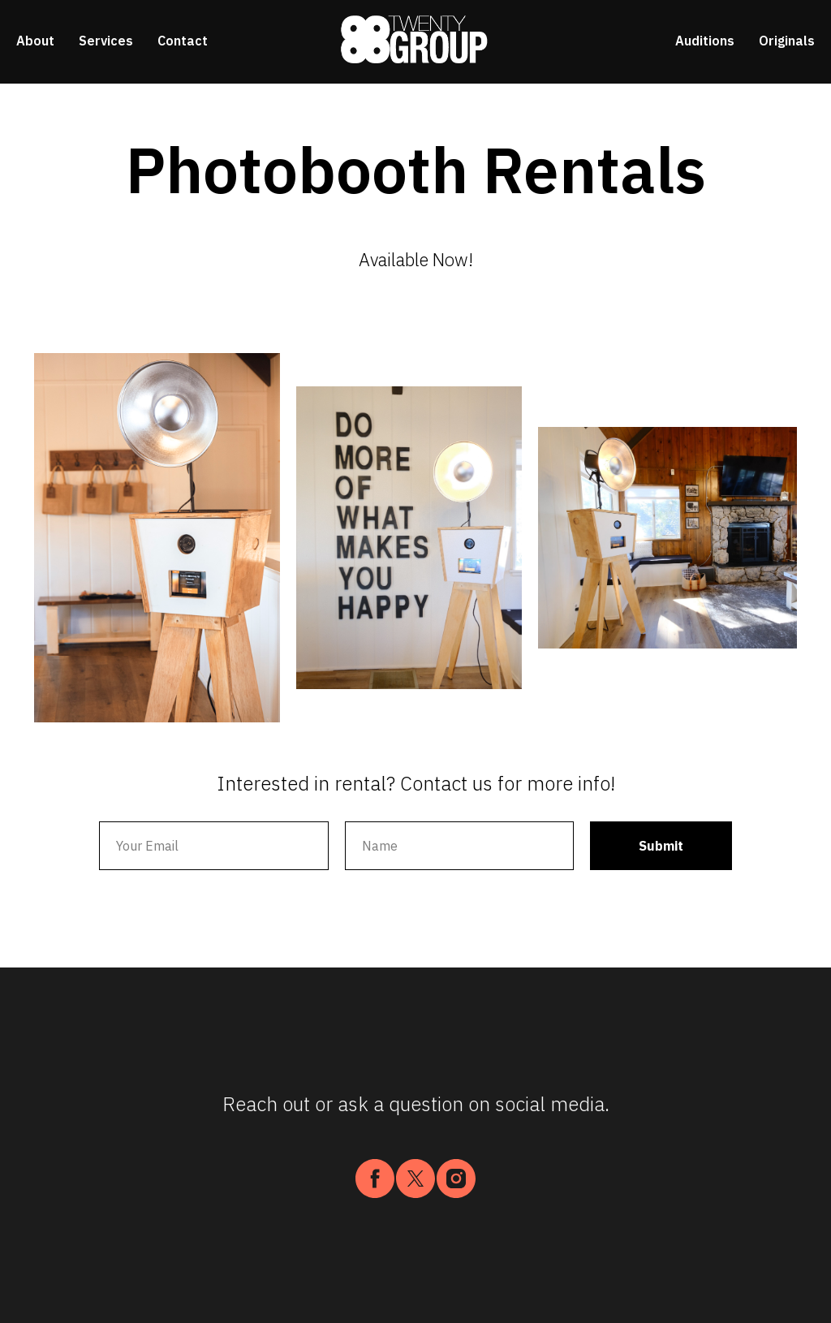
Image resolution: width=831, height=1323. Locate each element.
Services (106, 40)
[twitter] (415, 1178)
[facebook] (374, 1178)
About (35, 40)
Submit (661, 846)
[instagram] (456, 1178)
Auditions (704, 40)
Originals (787, 40)
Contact (182, 40)
